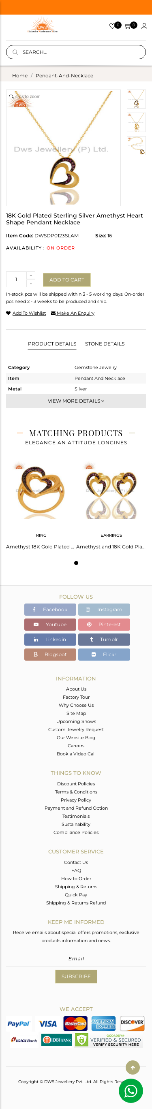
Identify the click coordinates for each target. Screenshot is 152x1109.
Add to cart (66, 280)
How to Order (76, 878)
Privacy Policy (76, 800)
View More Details (76, 401)
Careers (76, 746)
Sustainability (76, 824)
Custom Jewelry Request (76, 729)
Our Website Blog (76, 737)
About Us (76, 689)
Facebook (50, 609)
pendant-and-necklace (64, 76)
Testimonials (76, 816)
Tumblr (104, 639)
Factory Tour (76, 697)
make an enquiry (72, 313)
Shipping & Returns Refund (76, 903)
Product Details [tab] (52, 344)
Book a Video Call (76, 754)
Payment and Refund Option (76, 808)
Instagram (104, 609)
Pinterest (104, 624)
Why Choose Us (76, 705)
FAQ (76, 870)
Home (20, 76)
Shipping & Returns (76, 886)
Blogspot (50, 654)
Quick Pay (76, 895)
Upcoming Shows (76, 721)
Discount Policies (76, 784)
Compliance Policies (76, 832)
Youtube (50, 624)
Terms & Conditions (76, 792)
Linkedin (50, 639)
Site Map (76, 713)
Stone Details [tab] (104, 344)
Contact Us (76, 862)
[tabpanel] (41, 503)
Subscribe (76, 976)
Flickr (104, 654)
